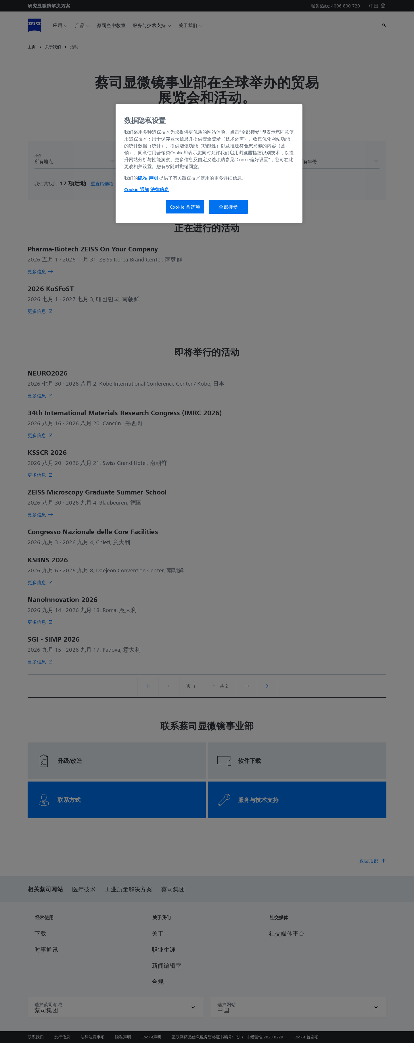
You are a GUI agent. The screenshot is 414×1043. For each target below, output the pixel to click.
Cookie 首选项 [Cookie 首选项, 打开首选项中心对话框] (185, 207)
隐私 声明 (148, 178)
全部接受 (228, 207)
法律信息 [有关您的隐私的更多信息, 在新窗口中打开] (159, 189)
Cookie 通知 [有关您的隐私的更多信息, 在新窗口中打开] (136, 189)
